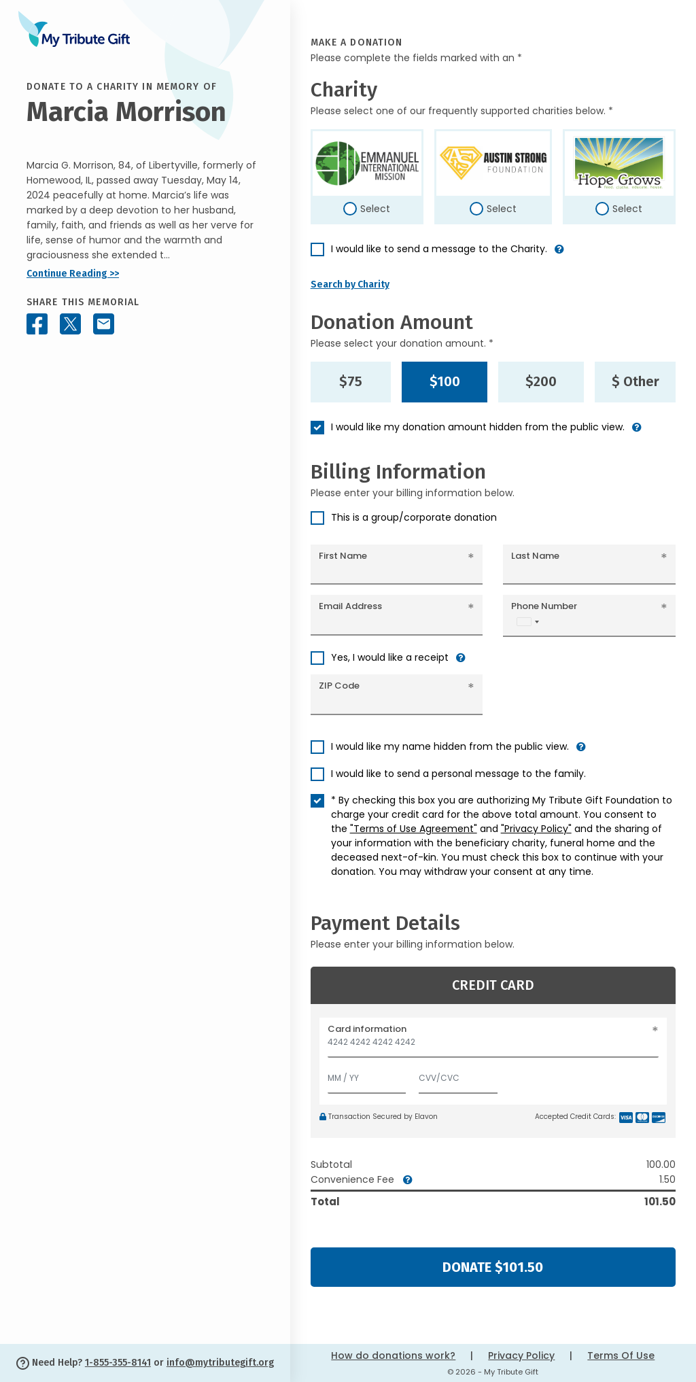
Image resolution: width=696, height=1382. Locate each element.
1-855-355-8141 (118, 1362)
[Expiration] (367, 1075)
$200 (541, 381)
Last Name (535, 555)
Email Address (350, 606)
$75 (350, 381)
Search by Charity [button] (350, 284)
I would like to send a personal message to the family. (458, 773)
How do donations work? (393, 1355)
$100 (445, 381)
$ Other (635, 381)
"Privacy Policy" (536, 828)
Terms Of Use (621, 1355)
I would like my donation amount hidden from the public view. (478, 427)
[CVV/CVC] (458, 1075)
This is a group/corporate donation (414, 517)
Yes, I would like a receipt (390, 657)
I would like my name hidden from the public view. (450, 746)
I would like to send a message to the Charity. (439, 249)
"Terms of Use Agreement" (413, 828)
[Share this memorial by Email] (103, 324)
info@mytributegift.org (220, 1362)
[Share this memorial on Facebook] (37, 324)
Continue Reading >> (73, 273)
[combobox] (527, 621)
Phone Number (544, 606)
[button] (559, 255)
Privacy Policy (521, 1355)
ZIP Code (339, 685)
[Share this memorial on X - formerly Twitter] (70, 324)
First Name (343, 555)
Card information (367, 1028)
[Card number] (493, 1046)
